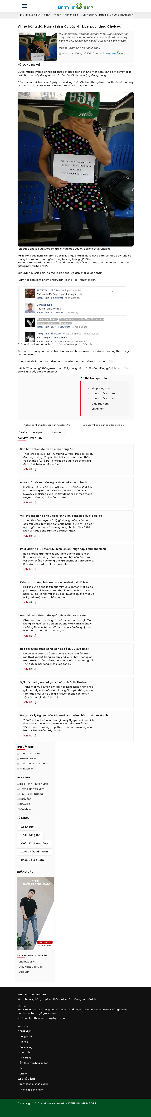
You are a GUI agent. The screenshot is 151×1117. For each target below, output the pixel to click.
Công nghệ (26, 1037)
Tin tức (57, 15)
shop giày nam (101, 388)
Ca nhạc (25, 809)
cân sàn (24, 972)
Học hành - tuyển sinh (34, 784)
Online (47, 15)
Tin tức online (72, 15)
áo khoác (27, 827)
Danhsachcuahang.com (33, 1084)
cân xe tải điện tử (103, 393)
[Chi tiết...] (29, 469)
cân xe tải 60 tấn (103, 398)
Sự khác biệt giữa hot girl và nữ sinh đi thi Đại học (54, 682)
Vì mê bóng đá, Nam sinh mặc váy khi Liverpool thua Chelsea (114, 15)
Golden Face (28, 759)
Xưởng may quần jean (34, 764)
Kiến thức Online (29, 15)
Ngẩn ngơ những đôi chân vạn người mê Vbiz (47, 425)
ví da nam (98, 409)
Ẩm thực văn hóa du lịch (33, 1063)
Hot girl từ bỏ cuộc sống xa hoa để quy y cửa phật (54, 649)
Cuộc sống (25, 1047)
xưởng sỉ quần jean (34, 852)
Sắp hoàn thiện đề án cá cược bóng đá (103, 425)
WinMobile (26, 769)
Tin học (23, 1042)
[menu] (24, 7)
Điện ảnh (25, 799)
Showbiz (25, 804)
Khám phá (25, 1053)
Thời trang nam (30, 753)
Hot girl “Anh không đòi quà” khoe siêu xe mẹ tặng (54, 615)
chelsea (69, 72)
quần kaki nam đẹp (34, 843)
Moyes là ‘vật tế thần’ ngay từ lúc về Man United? (53, 482)
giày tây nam (100, 404)
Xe (21, 1069)
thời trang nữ (30, 835)
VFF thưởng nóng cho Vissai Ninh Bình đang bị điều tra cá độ (61, 516)
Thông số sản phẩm (31, 1090)
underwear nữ (27, 962)
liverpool (40, 72)
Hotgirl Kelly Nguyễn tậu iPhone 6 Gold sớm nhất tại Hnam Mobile (64, 715)
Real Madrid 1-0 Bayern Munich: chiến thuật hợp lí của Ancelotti (63, 549)
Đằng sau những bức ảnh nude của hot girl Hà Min (54, 582)
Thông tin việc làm (32, 789)
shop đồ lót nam (32, 860)
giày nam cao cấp (31, 967)
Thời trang (25, 1058)
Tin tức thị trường (31, 794)
